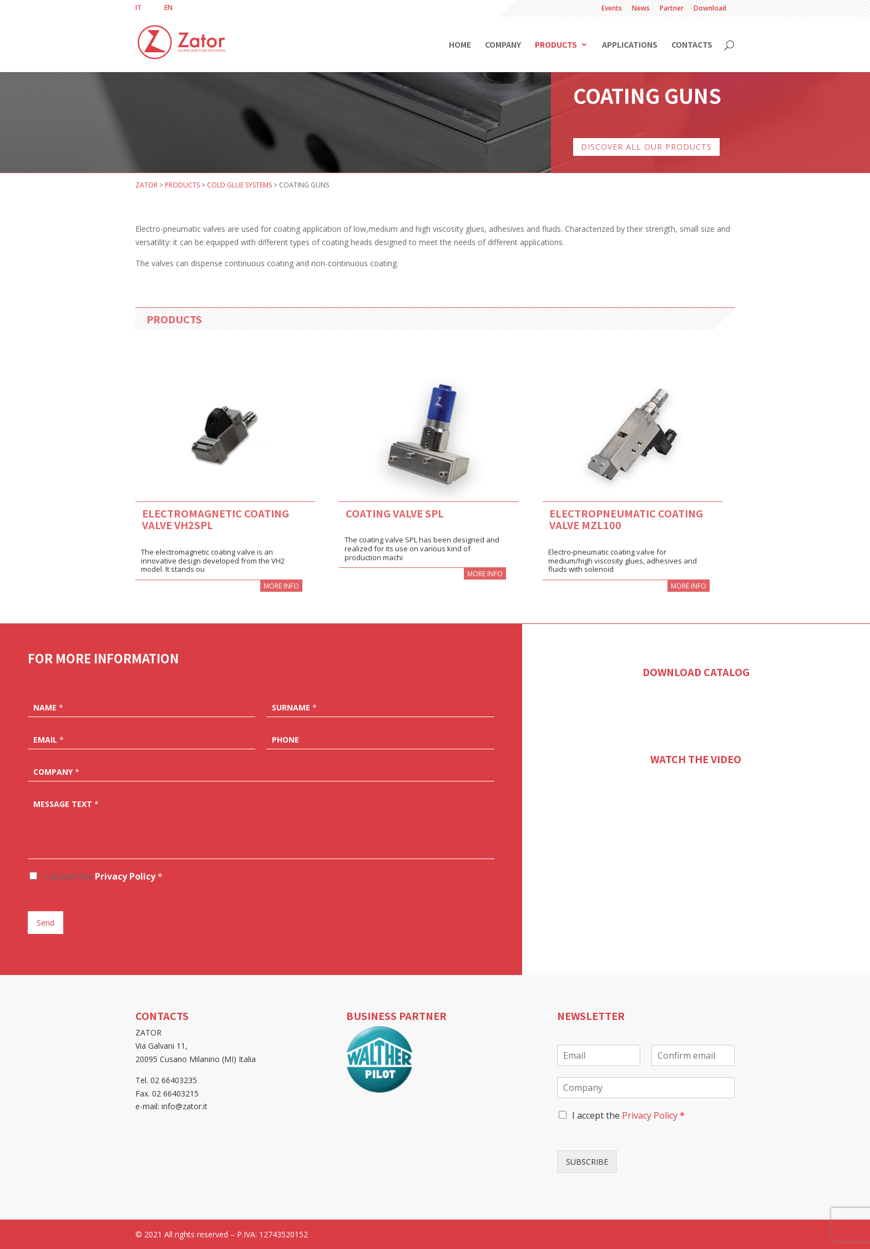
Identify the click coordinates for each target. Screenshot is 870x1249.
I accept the (103, 876)
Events (611, 9)
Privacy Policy (125, 876)
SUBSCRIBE (587, 1161)
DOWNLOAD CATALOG (696, 671)
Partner (672, 9)
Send (45, 922)
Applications (629, 45)
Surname (294, 708)
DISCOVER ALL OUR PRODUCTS (646, 146)
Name (48, 708)
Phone (285, 740)
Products (556, 45)
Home (460, 45)
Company (503, 45)
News (641, 9)
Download (710, 9)
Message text (66, 804)
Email (48, 740)
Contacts (691, 45)
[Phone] (380, 738)
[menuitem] (138, 7)
